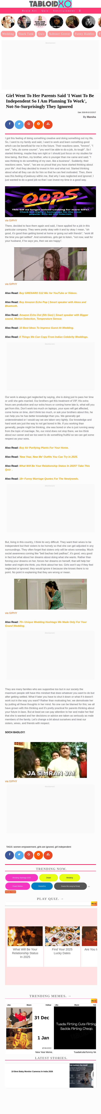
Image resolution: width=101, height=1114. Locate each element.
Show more (10, 892)
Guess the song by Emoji (70, 886)
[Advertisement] (50, 66)
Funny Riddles (84, 33)
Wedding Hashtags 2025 (21, 878)
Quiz (45, 11)
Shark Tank (26, 33)
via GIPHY (11, 220)
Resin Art (29, 11)
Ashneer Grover (59, 33)
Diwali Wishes (17, 886)
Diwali (48, 878)
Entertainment (64, 11)
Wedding (8, 33)
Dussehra (42, 886)
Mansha (91, 117)
